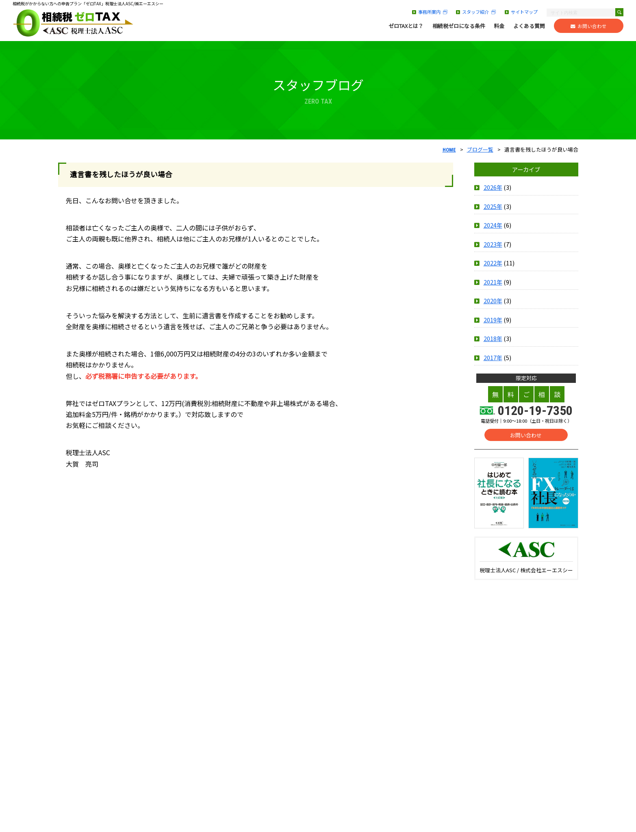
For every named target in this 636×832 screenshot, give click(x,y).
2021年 (493, 282)
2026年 (493, 187)
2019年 (493, 319)
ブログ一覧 (480, 149)
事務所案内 (429, 12)
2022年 (493, 263)
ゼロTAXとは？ (406, 26)
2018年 (493, 338)
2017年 (493, 357)
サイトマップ (521, 12)
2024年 (493, 225)
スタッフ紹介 (476, 12)
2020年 (493, 301)
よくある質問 (529, 26)
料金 (499, 26)
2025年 (493, 206)
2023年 (493, 244)
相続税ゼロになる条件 (458, 26)
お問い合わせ (589, 26)
